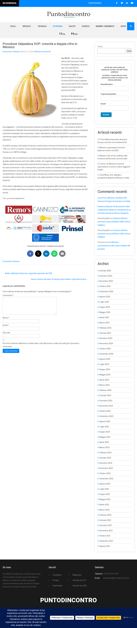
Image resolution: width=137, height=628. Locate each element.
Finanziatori (57, 586)
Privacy (56, 580)
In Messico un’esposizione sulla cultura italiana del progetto (114, 245)
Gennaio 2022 (105, 520)
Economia (57, 26)
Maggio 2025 (104, 312)
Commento (8, 295)
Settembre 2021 (106, 541)
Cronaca (42, 26)
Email (6, 328)
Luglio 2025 (104, 302)
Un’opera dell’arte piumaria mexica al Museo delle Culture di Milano (114, 221)
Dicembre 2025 (105, 276)
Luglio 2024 (104, 364)
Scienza (86, 26)
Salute (72, 26)
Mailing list (77, 575)
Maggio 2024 (104, 375)
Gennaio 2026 (105, 271)
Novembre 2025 (106, 281)
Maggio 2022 (104, 499)
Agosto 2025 (104, 297)
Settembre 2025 (106, 291)
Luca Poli (101, 198)
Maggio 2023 (104, 437)
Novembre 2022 (106, 468)
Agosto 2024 (104, 359)
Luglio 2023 (104, 427)
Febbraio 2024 (105, 390)
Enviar (106, 114)
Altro (123, 26)
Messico (27, 26)
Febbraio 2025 (105, 328)
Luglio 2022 (104, 489)
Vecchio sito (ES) (80, 586)
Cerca (100, 46)
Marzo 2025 (104, 323)
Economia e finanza (11, 52)
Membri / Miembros (105, 26)
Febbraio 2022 (105, 515)
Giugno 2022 (104, 494)
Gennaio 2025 (105, 333)
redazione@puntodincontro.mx (116, 578)
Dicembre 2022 (105, 463)
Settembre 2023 (106, 416)
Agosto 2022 (104, 484)
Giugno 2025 (104, 307)
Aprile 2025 (104, 317)
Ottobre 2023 (105, 411)
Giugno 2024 (104, 369)
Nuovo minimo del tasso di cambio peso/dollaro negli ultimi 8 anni (59, 279)
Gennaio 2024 (105, 395)
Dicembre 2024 (105, 338)
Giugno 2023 (104, 432)
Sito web (6, 336)
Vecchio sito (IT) (79, 580)
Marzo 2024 (104, 385)
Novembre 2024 (106, 343)
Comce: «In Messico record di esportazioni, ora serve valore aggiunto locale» (114, 167)
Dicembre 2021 (105, 525)
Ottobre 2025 (105, 286)
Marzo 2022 (104, 510)
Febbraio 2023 (105, 453)
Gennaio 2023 (105, 458)
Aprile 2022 (104, 505)
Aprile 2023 (104, 442)
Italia (13, 26)
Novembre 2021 (106, 531)
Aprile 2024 (104, 380)
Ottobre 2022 (105, 473)
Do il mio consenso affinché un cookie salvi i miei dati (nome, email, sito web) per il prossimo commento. (41, 348)
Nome (6, 321)
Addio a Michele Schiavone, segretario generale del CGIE (27, 273)
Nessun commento (43, 52)
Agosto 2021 (104, 546)
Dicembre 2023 (105, 401)
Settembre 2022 (106, 479)
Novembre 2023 (106, 406)
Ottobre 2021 (105, 536)
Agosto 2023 (104, 421)
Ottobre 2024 (105, 349)
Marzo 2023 (104, 447)
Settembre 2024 (106, 354)
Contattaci (57, 575)
